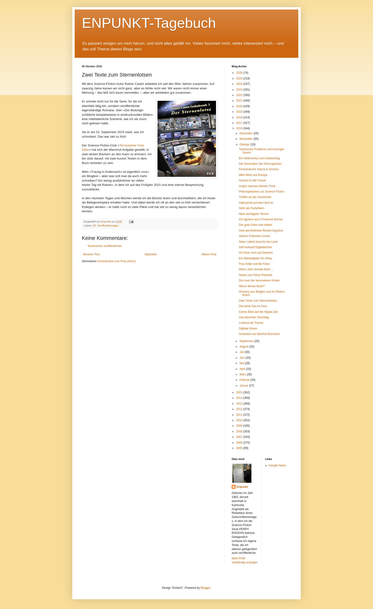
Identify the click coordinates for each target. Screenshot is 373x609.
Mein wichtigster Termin (254, 214)
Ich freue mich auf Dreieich (256, 252)
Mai (242, 363)
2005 (239, 448)
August (244, 346)
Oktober (245, 144)
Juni (242, 357)
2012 (239, 409)
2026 (239, 72)
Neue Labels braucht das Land (258, 241)
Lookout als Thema (251, 322)
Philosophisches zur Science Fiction (261, 191)
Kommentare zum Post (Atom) (116, 261)
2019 (239, 111)
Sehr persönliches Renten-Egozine (261, 230)
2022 (239, 95)
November (247, 138)
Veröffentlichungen (107, 225)
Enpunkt (242, 486)
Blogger (205, 588)
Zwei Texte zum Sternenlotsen (258, 300)
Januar (244, 385)
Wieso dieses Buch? (252, 286)
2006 (239, 442)
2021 (239, 100)
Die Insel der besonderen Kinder (259, 280)
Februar (245, 380)
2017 (239, 123)
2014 (239, 398)
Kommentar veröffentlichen (105, 246)
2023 (239, 89)
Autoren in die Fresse (252, 180)
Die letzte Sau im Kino (253, 306)
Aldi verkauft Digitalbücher (255, 247)
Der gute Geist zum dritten (255, 225)
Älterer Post (208, 254)
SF (94, 225)
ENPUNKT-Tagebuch (149, 23)
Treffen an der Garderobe (255, 197)
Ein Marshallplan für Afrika (255, 258)
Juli (242, 352)
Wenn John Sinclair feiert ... (256, 269)
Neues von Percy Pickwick (255, 275)
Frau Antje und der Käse (254, 264)
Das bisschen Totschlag (254, 317)
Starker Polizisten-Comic (254, 236)
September (247, 341)
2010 (239, 420)
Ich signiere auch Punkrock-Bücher (261, 219)
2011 (239, 414)
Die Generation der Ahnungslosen (260, 163)
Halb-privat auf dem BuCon (256, 202)
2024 (239, 84)
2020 (239, 106)
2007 (239, 437)
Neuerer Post (91, 254)
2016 (239, 128)
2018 (239, 117)
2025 (239, 78)
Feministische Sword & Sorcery (259, 169)
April (243, 369)
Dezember (247, 133)
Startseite (151, 254)
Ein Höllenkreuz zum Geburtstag (259, 158)
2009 (239, 425)
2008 (239, 431)
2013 (239, 403)
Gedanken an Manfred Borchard (259, 334)
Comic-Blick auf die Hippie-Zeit (258, 312)
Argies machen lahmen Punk (257, 186)
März (243, 374)
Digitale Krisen (248, 328)
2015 (239, 392)
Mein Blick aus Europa (253, 175)
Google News (277, 465)
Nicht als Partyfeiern (251, 208)
